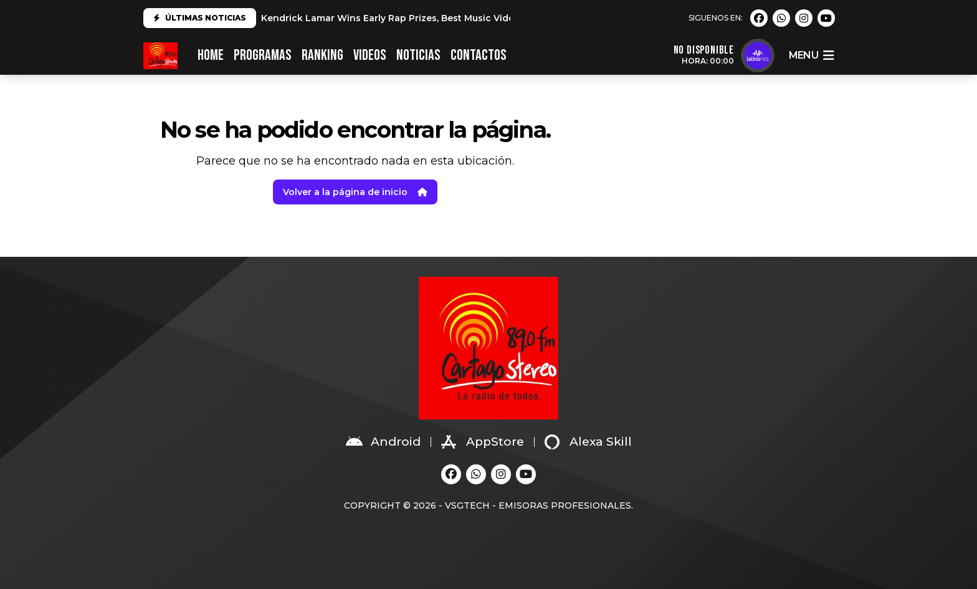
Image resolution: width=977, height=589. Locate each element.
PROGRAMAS (263, 55)
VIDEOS (369, 55)
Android (383, 441)
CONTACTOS (478, 55)
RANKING (322, 55)
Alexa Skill (588, 441)
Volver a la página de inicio (355, 192)
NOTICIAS (418, 55)
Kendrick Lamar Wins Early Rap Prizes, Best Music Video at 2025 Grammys (432, 18)
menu (811, 55)
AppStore (482, 441)
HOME (211, 55)
